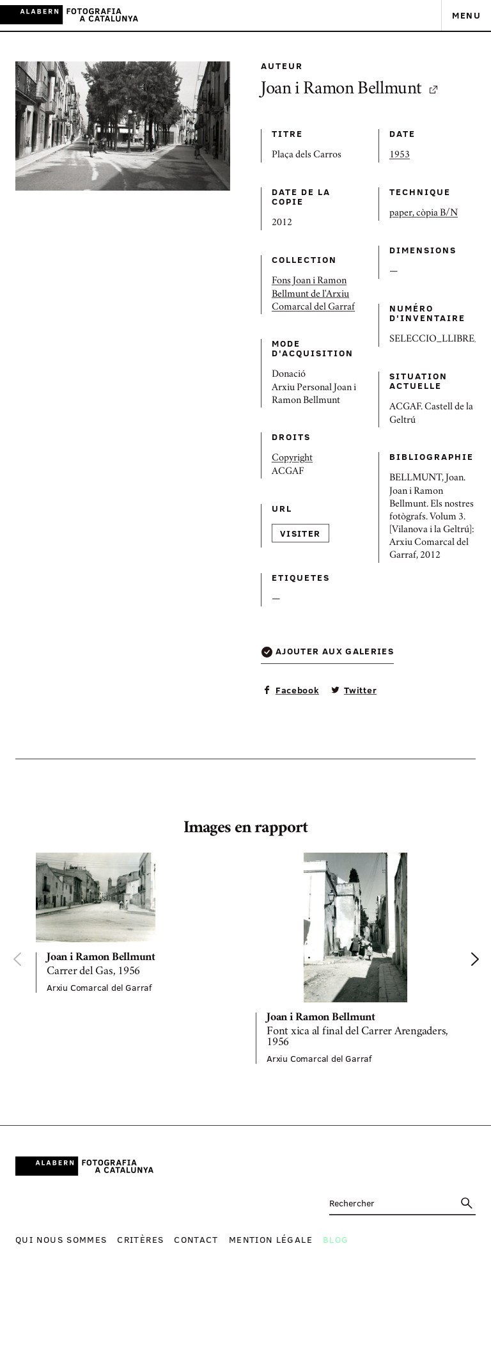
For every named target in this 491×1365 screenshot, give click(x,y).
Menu (466, 15)
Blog (335, 1239)
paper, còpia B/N (423, 213)
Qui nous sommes (61, 1239)
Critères (140, 1239)
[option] (136, 922)
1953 (399, 155)
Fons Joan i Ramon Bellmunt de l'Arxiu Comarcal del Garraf (313, 294)
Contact (196, 1239)
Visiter (300, 533)
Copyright (292, 458)
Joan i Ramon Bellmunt (350, 90)
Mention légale (271, 1239)
